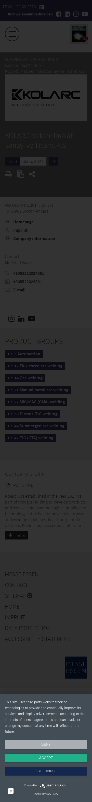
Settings (46, 771)
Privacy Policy (50, 794)
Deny (46, 744)
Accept (46, 758)
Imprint (37, 794)
